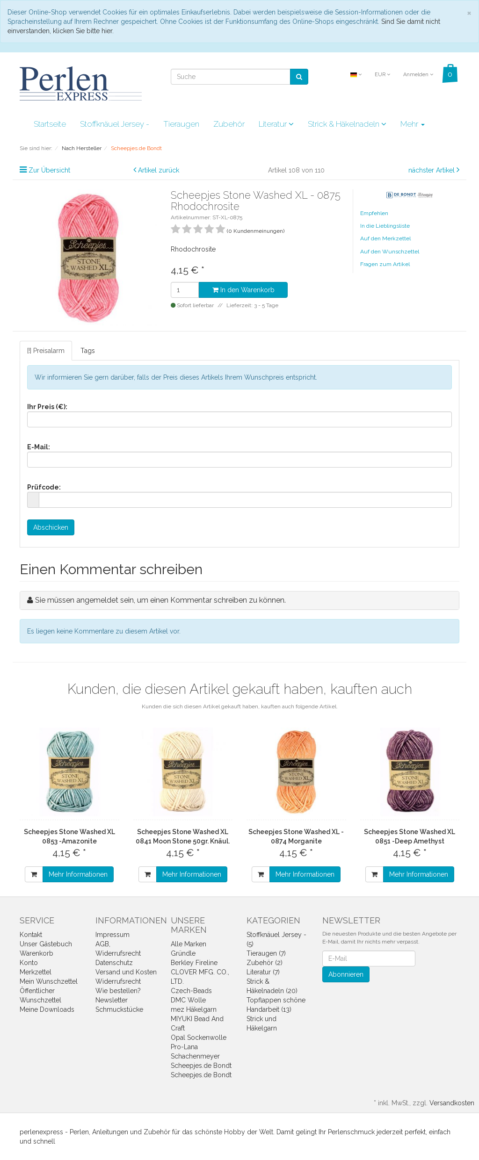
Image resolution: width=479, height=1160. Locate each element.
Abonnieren (345, 974)
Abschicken (50, 527)
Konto (29, 962)
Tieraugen (181, 124)
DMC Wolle (188, 1000)
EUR (382, 75)
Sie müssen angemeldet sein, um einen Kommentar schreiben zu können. (160, 600)
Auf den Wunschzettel (389, 251)
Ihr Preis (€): (47, 407)
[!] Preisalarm (46, 350)
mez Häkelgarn (194, 1009)
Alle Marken (188, 944)
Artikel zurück (158, 170)
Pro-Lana (184, 1047)
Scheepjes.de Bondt (201, 1065)
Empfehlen (374, 213)
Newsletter (111, 1000)
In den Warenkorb (243, 290)
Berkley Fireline (194, 962)
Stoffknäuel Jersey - (114, 124)
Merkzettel (35, 972)
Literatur (276, 124)
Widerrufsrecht (118, 981)
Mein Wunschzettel (49, 981)
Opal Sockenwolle (198, 1037)
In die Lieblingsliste (385, 226)
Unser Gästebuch (46, 944)
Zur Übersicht (49, 170)
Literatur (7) (263, 972)
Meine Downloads (47, 1009)
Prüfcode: (44, 487)
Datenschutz (114, 962)
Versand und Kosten (126, 972)
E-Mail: (38, 447)
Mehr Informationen (78, 874)
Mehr (412, 124)
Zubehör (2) (265, 962)
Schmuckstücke (119, 1009)
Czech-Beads (191, 990)
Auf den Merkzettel (385, 238)
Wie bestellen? (118, 990)
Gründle (183, 953)
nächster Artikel (432, 170)
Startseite (50, 124)
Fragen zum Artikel (385, 264)
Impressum (112, 934)
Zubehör (229, 124)
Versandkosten (451, 1103)
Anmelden (418, 75)
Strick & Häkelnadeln (347, 124)
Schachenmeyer (195, 1056)
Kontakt (31, 934)
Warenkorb (36, 953)
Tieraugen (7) (266, 953)
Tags (87, 350)
